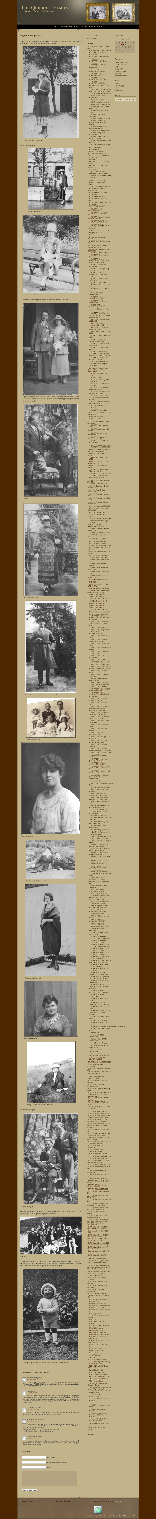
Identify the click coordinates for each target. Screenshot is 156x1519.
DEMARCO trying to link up (100, 830)
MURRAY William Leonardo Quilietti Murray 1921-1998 (99, 402)
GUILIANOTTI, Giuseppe (99, 871)
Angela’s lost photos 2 (97, 597)
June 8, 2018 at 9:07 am (33, 1421)
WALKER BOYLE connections (96, 1050)
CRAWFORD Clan (97, 914)
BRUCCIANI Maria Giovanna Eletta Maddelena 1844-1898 (100, 90)
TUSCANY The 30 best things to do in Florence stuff (99, 1388)
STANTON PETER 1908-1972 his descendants (99, 1073)
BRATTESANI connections (98, 614)
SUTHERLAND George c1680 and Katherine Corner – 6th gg (98, 1244)
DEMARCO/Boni (96, 834)
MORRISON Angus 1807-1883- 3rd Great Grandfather (99, 945)
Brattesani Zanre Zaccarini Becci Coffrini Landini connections (99, 777)
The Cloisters (114, 1516)
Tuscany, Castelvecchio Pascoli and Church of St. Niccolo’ (98, 1415)
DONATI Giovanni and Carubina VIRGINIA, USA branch (98, 122)
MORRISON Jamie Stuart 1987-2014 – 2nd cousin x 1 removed (99, 986)
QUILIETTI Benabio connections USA (95, 210)
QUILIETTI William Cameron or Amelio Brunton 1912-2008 (100, 354)
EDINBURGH (94, 1301)
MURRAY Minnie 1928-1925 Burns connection (100, 389)
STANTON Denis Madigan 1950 (99, 1113)
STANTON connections (96, 1101)
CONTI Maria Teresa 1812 (100, 102)
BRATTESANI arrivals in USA (99, 612)
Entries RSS (122, 1516)
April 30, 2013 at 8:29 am (33, 1392)
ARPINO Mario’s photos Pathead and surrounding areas (99, 544)
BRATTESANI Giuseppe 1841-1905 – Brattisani (98, 713)
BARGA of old (94, 149)
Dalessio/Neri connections (100, 926)
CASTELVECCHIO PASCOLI (99, 156)
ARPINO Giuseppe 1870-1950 (100, 533)
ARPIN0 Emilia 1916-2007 (98, 484)
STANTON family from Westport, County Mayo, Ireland (99, 1142)
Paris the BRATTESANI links (99, 1335)
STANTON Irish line (95, 1152)
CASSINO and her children (99, 580)
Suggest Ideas (120, 69)
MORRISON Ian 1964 (96, 1076)
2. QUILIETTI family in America (99, 187)
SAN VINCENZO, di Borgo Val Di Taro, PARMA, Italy (99, 1350)
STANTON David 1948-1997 (98, 1111)
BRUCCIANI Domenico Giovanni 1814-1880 (98, 75)
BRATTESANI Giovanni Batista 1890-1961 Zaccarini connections (99, 617)
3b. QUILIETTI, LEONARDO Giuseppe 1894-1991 (99, 316)
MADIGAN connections (97, 1259)
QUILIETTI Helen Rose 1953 (101, 473)
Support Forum (120, 71)
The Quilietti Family (44, 7)
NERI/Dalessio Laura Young (101, 408)
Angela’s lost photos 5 (97, 603)
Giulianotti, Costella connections (96, 864)
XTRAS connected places (97, 1293)
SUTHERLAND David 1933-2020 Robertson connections (97, 1228)
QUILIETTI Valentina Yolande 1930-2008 (97, 298)
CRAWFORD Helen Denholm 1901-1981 (97, 921)
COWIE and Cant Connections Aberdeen (97, 910)
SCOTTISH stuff (95, 1355)
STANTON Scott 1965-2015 (98, 1189)
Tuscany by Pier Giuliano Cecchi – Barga (97, 1384)
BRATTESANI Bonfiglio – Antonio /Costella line (98, 640)
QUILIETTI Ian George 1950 (101, 253)
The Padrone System (96, 1381)
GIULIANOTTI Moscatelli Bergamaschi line (98, 854)
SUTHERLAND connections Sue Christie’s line (97, 1216)
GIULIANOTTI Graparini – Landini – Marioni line (99, 846)
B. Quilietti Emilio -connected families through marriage (98, 591)
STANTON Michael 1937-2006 (99, 1164)
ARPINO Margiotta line (97, 541)
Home (57, 26)
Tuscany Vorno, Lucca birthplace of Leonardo (97, 1410)
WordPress (119, 90)
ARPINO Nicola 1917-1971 (99, 557)
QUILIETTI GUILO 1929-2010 (100, 445)
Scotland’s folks (95, 1353)
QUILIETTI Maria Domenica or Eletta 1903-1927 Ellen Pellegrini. (99, 227)
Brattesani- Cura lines (98, 781)
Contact (100, 26)
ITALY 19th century (96, 1328)
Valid (119, 86)
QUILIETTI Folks (95, 419)
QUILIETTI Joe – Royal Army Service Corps (98, 476)
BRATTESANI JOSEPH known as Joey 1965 (98, 742)
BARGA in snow (95, 147)
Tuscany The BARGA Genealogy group (97, 1420)
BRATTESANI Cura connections (96, 656)
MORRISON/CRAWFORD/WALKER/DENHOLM (108, 1026)
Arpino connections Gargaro (99, 521)
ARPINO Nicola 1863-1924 (99, 555)
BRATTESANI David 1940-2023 (99, 1062)
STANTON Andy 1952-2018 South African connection (98, 1262)
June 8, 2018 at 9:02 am (33, 1409)
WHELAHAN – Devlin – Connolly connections (96, 1274)
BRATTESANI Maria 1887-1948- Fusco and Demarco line (99, 623)
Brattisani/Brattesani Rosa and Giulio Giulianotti (99, 806)
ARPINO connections (97, 512)
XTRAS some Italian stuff (97, 1360)
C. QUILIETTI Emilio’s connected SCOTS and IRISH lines (98, 881)
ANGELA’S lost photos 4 (98, 601)
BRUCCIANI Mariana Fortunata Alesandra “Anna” (98, 152)
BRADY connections (98, 903)
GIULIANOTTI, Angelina (99, 861)
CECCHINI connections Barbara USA (97, 159)
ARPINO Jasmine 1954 (97, 539)
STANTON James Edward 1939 (99, 1156)
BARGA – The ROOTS (97, 52)
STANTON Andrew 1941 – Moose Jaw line (97, 1085)
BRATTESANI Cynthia (98, 660)
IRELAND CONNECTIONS (99, 1326)
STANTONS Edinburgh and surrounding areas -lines (97, 1208)
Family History (67, 26)
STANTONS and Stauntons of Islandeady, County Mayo (98, 1204)
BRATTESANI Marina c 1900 (101, 753)
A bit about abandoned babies (100, 50)
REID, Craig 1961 (94, 1078)
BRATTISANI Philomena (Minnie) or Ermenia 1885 (98, 798)
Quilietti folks (93, 170)
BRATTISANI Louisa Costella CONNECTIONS (98, 794)
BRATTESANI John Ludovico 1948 (96, 733)
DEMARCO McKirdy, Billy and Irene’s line (99, 823)
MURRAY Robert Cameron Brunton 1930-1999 (99, 393)
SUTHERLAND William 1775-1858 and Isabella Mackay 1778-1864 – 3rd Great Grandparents (98, 1267)
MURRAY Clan (96, 378)
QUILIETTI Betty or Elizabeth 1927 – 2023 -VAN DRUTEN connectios (99, 261)
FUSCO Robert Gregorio (99, 838)
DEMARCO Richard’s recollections (97, 827)
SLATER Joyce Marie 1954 (99, 588)
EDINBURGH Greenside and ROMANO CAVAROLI (99, 1307)
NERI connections (97, 406)
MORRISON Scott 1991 (99, 1020)
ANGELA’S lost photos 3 (98, 599)
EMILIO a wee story (96, 417)
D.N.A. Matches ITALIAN (98, 1299)
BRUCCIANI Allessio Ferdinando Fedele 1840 (98, 61)
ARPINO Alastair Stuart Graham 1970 (97, 491)
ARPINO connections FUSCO (100, 518)
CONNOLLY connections (98, 1153)
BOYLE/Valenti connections (100, 901)
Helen (119, 1501)
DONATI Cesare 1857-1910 (100, 118)
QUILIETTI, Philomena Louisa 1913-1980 (98, 358)
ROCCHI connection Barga (100, 145)
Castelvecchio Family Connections (97, 97)
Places (84, 26)
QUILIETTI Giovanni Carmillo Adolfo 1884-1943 (99, 218)
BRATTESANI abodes (98, 628)
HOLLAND (93, 1320)
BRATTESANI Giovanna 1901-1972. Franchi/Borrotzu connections (99, 695)
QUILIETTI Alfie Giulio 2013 (100, 313)
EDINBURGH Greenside (98, 1304)
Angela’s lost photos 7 (32, 35)
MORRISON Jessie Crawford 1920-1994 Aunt (98, 991)
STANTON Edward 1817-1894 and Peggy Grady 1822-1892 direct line (98, 1125)
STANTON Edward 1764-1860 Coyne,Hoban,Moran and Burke (98, 1116)
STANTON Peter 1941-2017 (98, 1179)
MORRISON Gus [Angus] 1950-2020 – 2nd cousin (99, 977)
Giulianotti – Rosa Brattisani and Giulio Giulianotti (99, 850)
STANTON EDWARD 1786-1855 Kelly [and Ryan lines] (97, 1120)
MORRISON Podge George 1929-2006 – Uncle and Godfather (99, 1012)
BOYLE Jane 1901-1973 (99, 893)
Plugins (117, 67)
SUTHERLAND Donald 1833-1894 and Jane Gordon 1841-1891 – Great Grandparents (98, 1237)
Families (92, 26)
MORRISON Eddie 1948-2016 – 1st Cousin (99, 965)
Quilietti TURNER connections (96, 294)
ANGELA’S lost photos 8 (98, 610)
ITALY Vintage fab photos (98, 1374)
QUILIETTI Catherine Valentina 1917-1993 (97, 340)
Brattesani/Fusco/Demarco (100, 787)
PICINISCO (93, 582)
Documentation (120, 64)
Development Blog (121, 62)
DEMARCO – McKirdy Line (100, 816)
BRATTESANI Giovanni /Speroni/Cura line (98, 700)
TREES (92, 1357)
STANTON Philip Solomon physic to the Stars (97, 1186)
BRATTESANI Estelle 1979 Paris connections (99, 690)
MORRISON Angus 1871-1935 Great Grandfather (99, 949)
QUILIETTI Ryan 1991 (99, 283)
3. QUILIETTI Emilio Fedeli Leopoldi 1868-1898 (97, 246)
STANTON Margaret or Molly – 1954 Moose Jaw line (98, 1161)
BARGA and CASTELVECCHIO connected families (98, 56)
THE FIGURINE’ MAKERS (98, 1379)
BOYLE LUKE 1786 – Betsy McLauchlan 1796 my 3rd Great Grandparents (99, 897)
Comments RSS (131, 1516)
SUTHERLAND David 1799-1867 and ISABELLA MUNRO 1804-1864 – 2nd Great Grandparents (97, 1222)
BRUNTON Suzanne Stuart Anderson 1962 (99, 328)
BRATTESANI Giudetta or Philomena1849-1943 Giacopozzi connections (99, 708)
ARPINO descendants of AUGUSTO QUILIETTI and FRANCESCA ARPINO (97, 524)
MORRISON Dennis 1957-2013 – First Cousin (99, 957)
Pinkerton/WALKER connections (97, 1036)
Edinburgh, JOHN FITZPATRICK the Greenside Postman (98, 1315)
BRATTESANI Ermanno (99, 687)
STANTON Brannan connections (99, 1093)
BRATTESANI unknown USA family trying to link (100, 772)
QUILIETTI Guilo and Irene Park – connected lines (98, 450)
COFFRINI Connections (99, 809)
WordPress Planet (121, 75)
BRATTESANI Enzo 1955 (100, 684)
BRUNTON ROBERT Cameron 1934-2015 (97, 324)
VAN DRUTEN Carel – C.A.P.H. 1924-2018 (98, 306)
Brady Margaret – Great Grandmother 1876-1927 (98, 906)
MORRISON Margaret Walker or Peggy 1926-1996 (99, 1003)
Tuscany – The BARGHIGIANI (95, 1396)
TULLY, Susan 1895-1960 (100, 361)
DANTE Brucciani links (97, 196)
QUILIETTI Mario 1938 (99, 351)
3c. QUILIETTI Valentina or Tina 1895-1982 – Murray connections (98, 370)
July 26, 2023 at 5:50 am (33, 1438)
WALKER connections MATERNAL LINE (97, 1058)
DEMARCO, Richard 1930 (100, 832)
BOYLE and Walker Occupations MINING (97, 890)
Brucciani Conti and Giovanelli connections (97, 71)
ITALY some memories (97, 1372)
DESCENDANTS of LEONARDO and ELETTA (98, 172)
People (77, 26)
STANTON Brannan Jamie (97, 1095)
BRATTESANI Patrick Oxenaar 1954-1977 (97, 764)
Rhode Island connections (98, 235)
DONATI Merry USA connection (97, 133)
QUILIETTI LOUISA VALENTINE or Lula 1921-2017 (98, 274)
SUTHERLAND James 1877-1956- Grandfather (98, 1248)
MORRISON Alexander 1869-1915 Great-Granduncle (99, 937)
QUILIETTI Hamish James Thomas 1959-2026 (99, 470)
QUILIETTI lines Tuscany (98, 180)
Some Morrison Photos (99, 1043)
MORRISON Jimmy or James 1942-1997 (97, 995)
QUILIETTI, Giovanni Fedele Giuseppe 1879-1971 (99, 232)
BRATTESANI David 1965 (100, 664)
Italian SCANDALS (96, 1370)
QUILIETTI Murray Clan (99, 410)
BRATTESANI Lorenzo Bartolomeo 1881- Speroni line (100, 750)
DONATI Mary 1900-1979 (100, 130)
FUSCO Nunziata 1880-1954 (101, 836)
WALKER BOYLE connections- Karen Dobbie (99, 1054)
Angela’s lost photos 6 (97, 605)
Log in (117, 83)
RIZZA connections (97, 877)
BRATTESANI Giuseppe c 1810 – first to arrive (99, 717)
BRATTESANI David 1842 (100, 662)
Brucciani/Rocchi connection (101, 94)
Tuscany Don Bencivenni (99, 1403)
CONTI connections (98, 100)
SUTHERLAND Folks (95, 1241)
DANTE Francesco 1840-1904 (100, 203)
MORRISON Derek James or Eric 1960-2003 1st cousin (100, 961)
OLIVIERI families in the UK (99, 1377)
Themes (118, 73)
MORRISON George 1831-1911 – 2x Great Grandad (99, 973)
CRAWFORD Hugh (97, 924)
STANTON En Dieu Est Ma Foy (99, 1133)
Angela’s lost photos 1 (97, 594)
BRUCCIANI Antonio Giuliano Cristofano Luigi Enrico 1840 (98, 66)
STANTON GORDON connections (95, 1146)
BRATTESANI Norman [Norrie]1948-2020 (98, 760)
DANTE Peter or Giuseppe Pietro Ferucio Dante (98, 206)
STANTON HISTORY (95, 1149)
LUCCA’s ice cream (96, 1330)
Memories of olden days (97, 1332)
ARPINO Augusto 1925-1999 (99, 506)
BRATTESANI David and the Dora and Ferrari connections (100, 667)
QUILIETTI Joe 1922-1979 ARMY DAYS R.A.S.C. (98, 462)
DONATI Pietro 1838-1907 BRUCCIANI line (99, 137)
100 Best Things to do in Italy (99, 1362)
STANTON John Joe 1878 (97, 1158)
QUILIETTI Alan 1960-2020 (100, 447)
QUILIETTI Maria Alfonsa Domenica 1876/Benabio (97, 222)
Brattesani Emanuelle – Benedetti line (98, 679)
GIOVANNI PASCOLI (96, 1364)
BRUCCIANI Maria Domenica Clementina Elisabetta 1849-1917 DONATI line (100, 84)
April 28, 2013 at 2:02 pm (33, 1379)
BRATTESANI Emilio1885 (100, 682)
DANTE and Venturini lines (100, 104)
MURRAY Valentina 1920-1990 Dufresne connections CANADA (99, 397)
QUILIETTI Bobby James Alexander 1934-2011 (97, 438)
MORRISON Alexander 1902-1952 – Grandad (98, 941)
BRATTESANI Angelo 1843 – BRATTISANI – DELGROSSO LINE (99, 631)
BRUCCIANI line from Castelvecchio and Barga (98, 79)
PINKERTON (95, 1033)
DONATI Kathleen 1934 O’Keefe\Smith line (98, 127)
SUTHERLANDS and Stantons (99, 1271)
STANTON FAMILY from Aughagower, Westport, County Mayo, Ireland (98, 1137)
